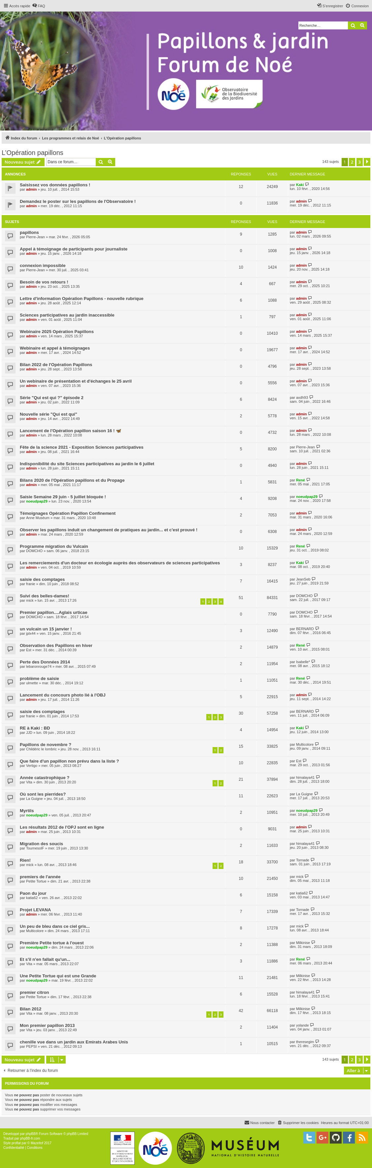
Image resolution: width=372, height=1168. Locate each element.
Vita (29, 782)
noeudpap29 (37, 501)
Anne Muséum (38, 518)
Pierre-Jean (35, 237)
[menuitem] (38, 6)
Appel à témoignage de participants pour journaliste (73, 248)
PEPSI (31, 1046)
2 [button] (352, 162)
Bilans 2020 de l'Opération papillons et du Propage (72, 480)
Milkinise (303, 943)
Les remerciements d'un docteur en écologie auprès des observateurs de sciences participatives (120, 562)
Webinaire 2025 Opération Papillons (57, 331)
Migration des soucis (41, 843)
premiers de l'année (40, 876)
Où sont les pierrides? (43, 794)
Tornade (302, 860)
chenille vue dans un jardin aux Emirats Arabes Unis (74, 1041)
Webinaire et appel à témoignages (55, 348)
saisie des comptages (42, 579)
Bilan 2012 (30, 1008)
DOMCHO (34, 551)
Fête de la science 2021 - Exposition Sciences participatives (82, 447)
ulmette (32, 683)
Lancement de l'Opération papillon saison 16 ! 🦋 (70, 430)
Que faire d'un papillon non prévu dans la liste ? (69, 761)
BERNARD (305, 629)
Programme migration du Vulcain (54, 546)
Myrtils (27, 810)
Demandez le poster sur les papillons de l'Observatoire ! (78, 201)
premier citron (34, 992)
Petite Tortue (36, 881)
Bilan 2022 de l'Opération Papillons (56, 364)
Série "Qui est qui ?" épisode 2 (52, 397)
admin (31, 189)
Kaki (300, 185)
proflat (16, 1143)
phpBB (31, 1134)
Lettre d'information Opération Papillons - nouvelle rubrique (82, 298)
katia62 (32, 898)
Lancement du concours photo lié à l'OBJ (63, 695)
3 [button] (359, 162)
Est (28, 650)
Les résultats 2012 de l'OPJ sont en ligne (62, 827)
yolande (302, 1025)
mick (30, 600)
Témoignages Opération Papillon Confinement (68, 513)
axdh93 (302, 397)
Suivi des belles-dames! (44, 595)
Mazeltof (37, 1143)
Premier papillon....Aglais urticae (53, 612)
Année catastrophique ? (44, 777)
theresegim (305, 1042)
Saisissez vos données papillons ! (55, 184)
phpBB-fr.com (30, 1138)
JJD (29, 733)
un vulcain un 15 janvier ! (46, 628)
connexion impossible (43, 265)
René (300, 480)
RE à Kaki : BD (35, 728)
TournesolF (35, 848)
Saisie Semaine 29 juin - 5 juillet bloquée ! (63, 496)
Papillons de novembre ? (45, 744)
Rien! (25, 860)
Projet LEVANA (35, 909)
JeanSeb (303, 579)
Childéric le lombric (41, 749)
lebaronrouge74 (38, 666)
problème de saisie (39, 678)
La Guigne (34, 799)
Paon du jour (33, 893)
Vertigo (31, 766)
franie (30, 584)
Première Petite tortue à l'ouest (52, 942)
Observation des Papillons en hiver (56, 645)
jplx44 (31, 633)
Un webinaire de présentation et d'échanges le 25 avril (76, 381)
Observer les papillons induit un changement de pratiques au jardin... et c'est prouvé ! (108, 529)
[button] (367, 162)
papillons (29, 232)
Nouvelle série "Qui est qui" (48, 414)
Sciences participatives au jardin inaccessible (67, 315)
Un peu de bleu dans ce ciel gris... (55, 926)
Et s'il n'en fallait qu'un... (45, 959)
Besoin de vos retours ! (44, 282)
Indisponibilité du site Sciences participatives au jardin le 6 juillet (87, 463)
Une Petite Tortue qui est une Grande (58, 975)
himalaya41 (305, 777)
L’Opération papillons (32, 152)
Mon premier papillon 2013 (47, 1025)
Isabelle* (303, 662)
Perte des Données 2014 (45, 661)
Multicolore (305, 744)
